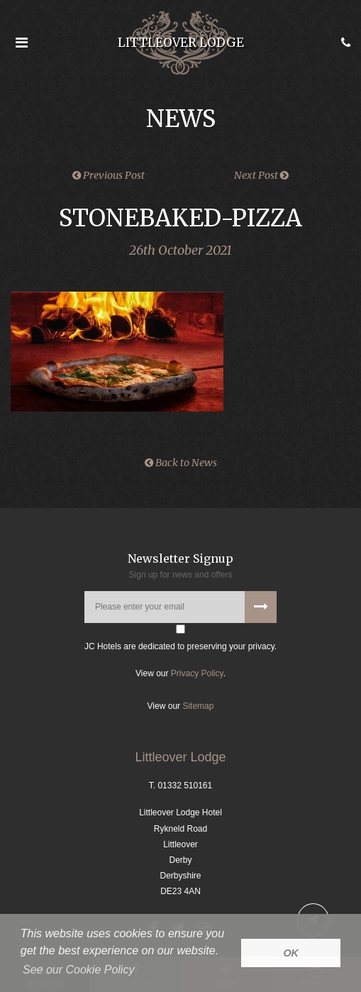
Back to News (181, 462)
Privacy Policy (197, 673)
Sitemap (197, 706)
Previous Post (108, 175)
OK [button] (291, 953)
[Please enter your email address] (180, 607)
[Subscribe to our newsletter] (261, 607)
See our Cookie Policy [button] (78, 970)
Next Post (261, 175)
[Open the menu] (21, 42)
